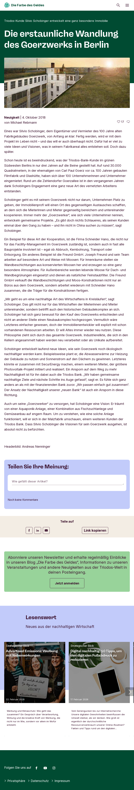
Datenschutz (39, 781)
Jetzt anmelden (67, 583)
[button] (129, 691)
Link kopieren (95, 530)
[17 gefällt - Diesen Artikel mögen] (120, 122)
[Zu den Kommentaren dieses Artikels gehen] (128, 122)
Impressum (62, 781)
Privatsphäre (15, 781)
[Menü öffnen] (127, 5)
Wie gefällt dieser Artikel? (31, 481)
